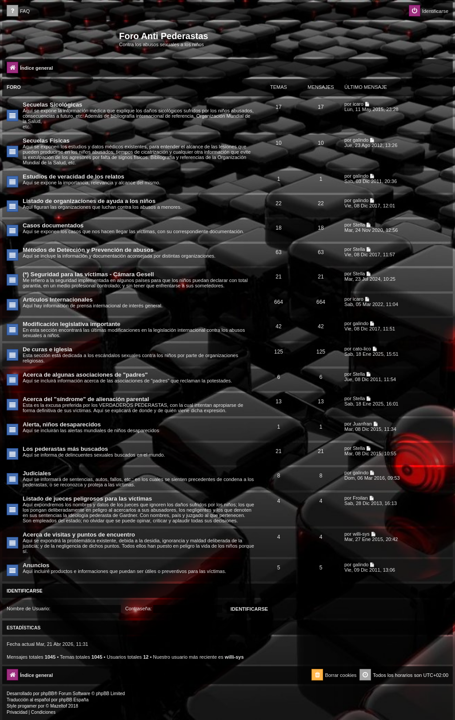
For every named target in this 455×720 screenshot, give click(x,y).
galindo (360, 140)
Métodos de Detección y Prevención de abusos (88, 250)
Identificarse (25, 590)
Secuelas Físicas (46, 140)
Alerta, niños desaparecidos (62, 424)
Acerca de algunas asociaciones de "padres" (85, 374)
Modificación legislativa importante (71, 324)
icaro (358, 104)
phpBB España (73, 699)
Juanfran (362, 423)
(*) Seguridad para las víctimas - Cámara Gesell (88, 274)
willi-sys (361, 534)
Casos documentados (53, 225)
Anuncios (36, 565)
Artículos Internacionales (58, 299)
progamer (27, 706)
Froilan (360, 498)
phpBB (47, 693)
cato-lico (362, 348)
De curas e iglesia (47, 349)
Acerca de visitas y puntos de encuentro (79, 534)
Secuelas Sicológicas (52, 104)
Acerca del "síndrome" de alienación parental (86, 399)
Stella (359, 224)
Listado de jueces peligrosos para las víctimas (87, 498)
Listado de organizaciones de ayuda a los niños (89, 201)
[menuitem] (18, 11)
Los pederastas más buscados (65, 449)
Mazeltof (58, 706)
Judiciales (37, 473)
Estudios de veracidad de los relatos (73, 176)
